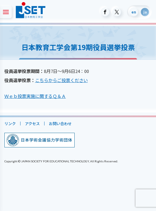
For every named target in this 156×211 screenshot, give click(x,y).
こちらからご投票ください (61, 80)
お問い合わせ (60, 123)
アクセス (32, 123)
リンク (10, 123)
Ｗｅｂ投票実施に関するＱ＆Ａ (35, 96)
